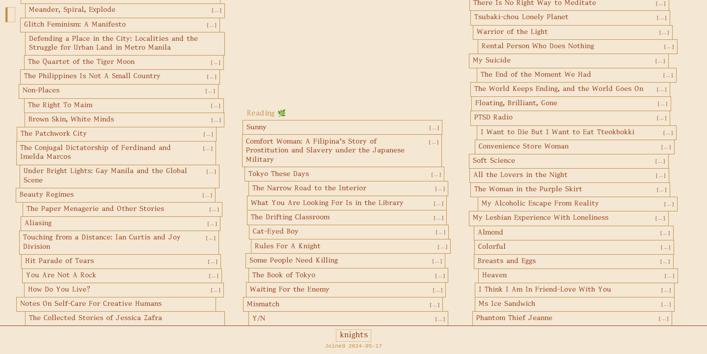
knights (354, 335)
